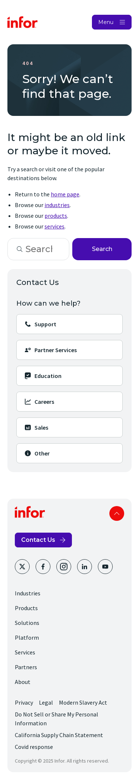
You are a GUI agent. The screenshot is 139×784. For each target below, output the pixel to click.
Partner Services (50, 350)
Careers (39, 401)
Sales (36, 427)
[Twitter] (22, 566)
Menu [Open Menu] (105, 22)
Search (102, 248)
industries (57, 205)
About (22, 681)
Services (25, 652)
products (55, 215)
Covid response (34, 746)
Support (40, 324)
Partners (26, 667)
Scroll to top (116, 513)
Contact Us (38, 539)
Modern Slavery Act (83, 702)
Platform (27, 637)
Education (43, 375)
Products (26, 608)
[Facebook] (43, 566)
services (54, 226)
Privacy (24, 702)
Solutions (27, 622)
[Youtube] (105, 566)
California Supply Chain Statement (59, 735)
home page (65, 194)
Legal (46, 702)
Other (37, 453)
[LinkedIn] (84, 566)
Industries (27, 593)
